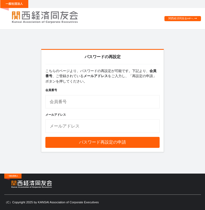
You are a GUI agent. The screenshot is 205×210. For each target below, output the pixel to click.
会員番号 (51, 90)
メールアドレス (55, 114)
